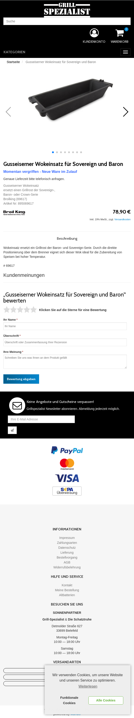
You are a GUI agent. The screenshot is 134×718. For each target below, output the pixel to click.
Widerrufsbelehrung (67, 567)
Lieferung (67, 552)
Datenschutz (67, 547)
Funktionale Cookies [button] (69, 700)
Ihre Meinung (12, 352)
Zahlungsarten (67, 542)
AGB (67, 562)
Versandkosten (122, 219)
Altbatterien (67, 595)
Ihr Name (9, 319)
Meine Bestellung (67, 590)
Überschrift (11, 335)
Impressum (67, 538)
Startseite (13, 62)
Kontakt (67, 585)
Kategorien (14, 52)
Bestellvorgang (67, 557)
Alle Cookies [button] (105, 700)
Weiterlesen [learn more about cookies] (88, 686)
